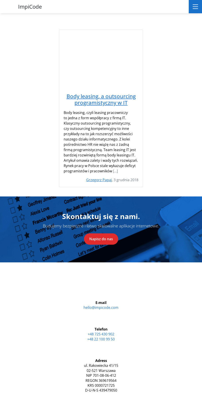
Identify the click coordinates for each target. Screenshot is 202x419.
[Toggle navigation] (195, 6)
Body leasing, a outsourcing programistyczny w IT (101, 99)
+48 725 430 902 (101, 334)
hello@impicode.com (101, 307)
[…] (115, 171)
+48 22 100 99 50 (101, 339)
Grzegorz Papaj (99, 179)
